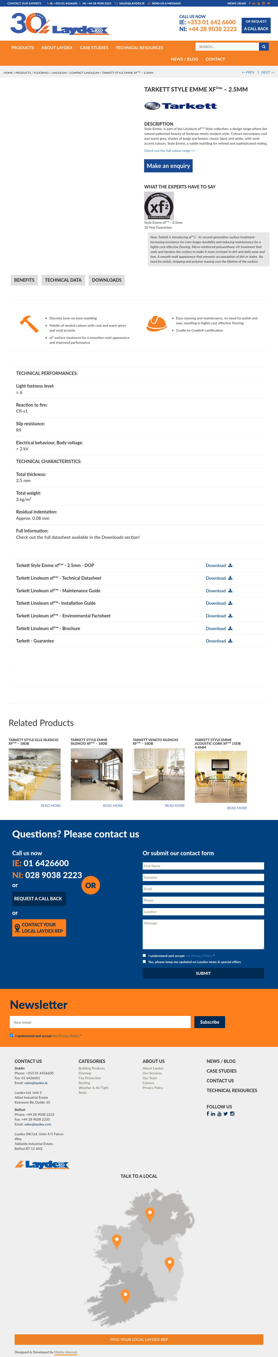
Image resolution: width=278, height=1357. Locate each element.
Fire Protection (90, 1078)
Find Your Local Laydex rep (139, 1339)
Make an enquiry (168, 165)
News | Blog (237, 3)
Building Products (92, 1068)
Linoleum (59, 72)
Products (23, 72)
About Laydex (153, 1068)
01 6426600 (40, 863)
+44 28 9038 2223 (208, 28)
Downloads (106, 280)
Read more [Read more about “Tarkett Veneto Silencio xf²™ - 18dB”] (175, 805)
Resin (83, 1092)
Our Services (152, 1073)
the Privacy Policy (199, 956)
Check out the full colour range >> (169, 151)
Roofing (84, 1083)
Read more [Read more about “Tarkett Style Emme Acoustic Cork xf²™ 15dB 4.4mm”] (237, 808)
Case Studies (222, 1071)
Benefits (24, 280)
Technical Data (63, 280)
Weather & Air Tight (94, 1088)
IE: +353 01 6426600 (62, 3)
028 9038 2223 (47, 875)
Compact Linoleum (84, 72)
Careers (148, 1083)
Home (8, 72)
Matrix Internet (65, 1352)
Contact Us (220, 1080)
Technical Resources (232, 1090)
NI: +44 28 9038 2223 (96, 3)
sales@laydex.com (37, 1124)
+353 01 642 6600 (207, 22)
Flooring (41, 72)
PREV (248, 72)
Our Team (150, 1078)
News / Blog (221, 1061)
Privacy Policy (153, 1088)
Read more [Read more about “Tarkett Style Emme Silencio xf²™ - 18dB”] (113, 805)
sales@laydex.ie (130, 3)
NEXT (267, 72)
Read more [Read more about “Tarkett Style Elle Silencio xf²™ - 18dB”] (51, 805)
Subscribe (209, 1022)
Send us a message (164, 3)
